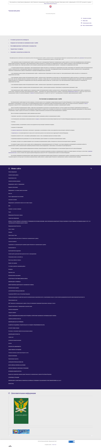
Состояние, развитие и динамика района (16, 266)
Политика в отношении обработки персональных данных (20, 331)
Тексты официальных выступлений (15, 196)
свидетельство (15, 133)
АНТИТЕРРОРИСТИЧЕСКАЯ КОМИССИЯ (16, 290)
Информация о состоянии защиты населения (17, 190)
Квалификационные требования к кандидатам (23, 46)
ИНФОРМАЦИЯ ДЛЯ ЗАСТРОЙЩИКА (15, 321)
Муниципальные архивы (13, 287)
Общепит (10, 232)
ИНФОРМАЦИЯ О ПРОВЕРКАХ (14, 281)
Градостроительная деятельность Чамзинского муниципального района (23, 238)
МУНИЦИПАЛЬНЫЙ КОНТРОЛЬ (14, 371)
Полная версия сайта (87, 23)
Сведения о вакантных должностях (20, 52)
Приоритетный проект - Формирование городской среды (20, 306)
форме (37, 118)
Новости (10, 193)
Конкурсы (10, 269)
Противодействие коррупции (14, 250)
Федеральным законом (73, 91)
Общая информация (12, 171)
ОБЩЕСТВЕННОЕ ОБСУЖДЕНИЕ (14, 349)
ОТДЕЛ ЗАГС (11, 337)
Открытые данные (12, 312)
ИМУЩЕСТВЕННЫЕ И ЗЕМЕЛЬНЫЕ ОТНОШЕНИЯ (18, 368)
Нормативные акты (12, 178)
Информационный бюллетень (14, 226)
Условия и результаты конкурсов (20, 39)
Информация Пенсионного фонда (15, 215)
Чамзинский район (14, 11)
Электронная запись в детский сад (15, 256)
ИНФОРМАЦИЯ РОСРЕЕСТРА (14, 334)
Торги (9, 212)
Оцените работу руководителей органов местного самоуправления (22, 253)
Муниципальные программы (14, 275)
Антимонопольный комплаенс (14, 340)
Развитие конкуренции (13, 309)
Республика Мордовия (50, 13)
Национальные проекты (13, 358)
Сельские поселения (87, 18)
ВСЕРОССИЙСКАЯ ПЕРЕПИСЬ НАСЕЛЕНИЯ (16, 365)
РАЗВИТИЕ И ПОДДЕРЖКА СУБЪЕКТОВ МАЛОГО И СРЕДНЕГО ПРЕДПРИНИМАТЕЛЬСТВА (26, 324)
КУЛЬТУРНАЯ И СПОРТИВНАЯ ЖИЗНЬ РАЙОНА (18, 278)
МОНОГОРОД (11, 383)
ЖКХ (9, 205)
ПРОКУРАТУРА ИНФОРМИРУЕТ (14, 346)
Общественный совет (12, 300)
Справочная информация (13, 218)
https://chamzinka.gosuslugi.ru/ (50, 3)
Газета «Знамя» (11, 229)
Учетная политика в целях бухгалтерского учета (18, 352)
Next (92, 436)
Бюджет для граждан (12, 263)
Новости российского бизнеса (14, 260)
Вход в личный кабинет (88, 25)
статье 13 (86, 103)
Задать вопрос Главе (12, 235)
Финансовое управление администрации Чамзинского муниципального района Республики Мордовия (29, 374)
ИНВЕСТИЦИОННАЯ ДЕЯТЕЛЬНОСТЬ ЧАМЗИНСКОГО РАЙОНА (21, 284)
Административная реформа (14, 181)
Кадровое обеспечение (13, 187)
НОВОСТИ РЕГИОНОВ (12, 355)
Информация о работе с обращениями (16, 184)
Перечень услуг (11, 272)
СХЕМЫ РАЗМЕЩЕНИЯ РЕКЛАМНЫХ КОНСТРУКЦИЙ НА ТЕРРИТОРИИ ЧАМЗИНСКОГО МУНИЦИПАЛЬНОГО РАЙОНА (32, 315)
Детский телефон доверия (13, 328)
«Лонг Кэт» (54, 444)
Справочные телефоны (17, 49)
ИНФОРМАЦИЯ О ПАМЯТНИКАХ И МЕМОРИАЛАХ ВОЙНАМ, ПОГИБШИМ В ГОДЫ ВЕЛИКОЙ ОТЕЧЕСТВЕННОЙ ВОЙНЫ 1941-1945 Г (34, 380)
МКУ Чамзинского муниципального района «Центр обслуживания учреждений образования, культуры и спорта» (32, 303)
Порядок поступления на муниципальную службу (24, 43)
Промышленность (12, 247)
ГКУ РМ (10, 343)
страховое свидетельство (17, 130)
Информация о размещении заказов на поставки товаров (20, 202)
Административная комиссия (14, 318)
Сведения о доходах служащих (14, 208)
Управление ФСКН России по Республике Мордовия (19, 294)
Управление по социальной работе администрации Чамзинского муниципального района (27, 244)
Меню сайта (85, 20)
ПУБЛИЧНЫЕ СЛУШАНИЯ (13, 377)
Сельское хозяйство (12, 241)
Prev (9, 436)
